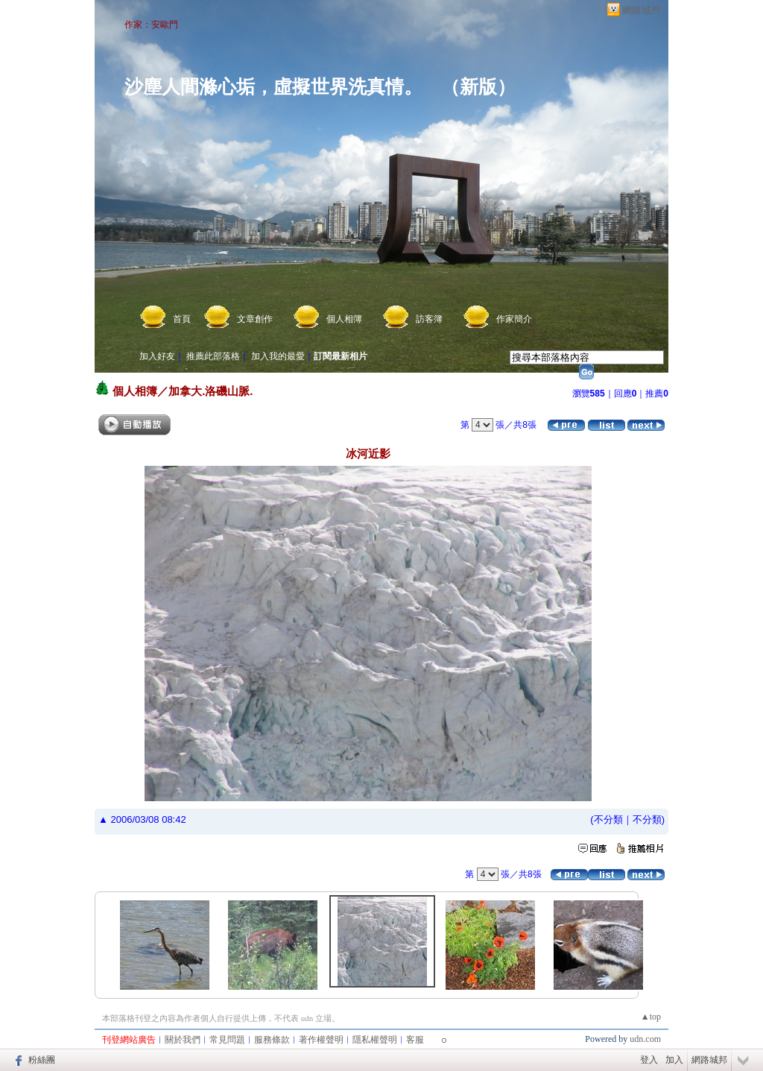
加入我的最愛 (278, 356)
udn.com (645, 1039)
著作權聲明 (321, 1039)
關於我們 (182, 1039)
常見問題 (227, 1039)
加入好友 (157, 356)
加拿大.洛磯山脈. (210, 391)
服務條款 (272, 1039)
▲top (651, 1016)
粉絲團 (41, 1060)
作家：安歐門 (151, 24)
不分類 (608, 819)
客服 (415, 1039)
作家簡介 (514, 319)
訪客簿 (429, 319)
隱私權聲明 (374, 1039)
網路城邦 (641, 10)
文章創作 (255, 319)
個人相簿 (344, 319)
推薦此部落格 (213, 356)
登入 (649, 1060)
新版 (478, 87)
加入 (674, 1060)
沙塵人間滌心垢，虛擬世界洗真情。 (273, 87)
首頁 (182, 319)
